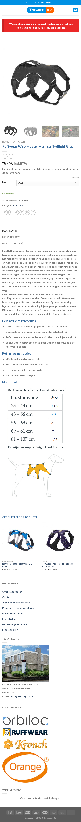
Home (5, 142)
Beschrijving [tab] (10, 231)
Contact (7, 597)
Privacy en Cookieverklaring (18, 607)
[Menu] (4, 10)
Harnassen (18, 142)
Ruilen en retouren (12, 613)
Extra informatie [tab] (12, 237)
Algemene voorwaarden (16, 602)
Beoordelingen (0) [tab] (12, 243)
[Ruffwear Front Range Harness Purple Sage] (60, 540)
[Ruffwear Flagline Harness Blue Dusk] (20, 540)
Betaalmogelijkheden (14, 624)
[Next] (78, 549)
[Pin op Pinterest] (27, 212)
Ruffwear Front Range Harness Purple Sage (57, 565)
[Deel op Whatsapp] (5, 212)
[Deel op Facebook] (10, 212)
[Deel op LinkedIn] (33, 212)
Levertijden (9, 618)
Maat (4, 182)
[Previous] (2, 549)
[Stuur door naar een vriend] (21, 212)
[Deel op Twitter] (16, 212)
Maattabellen (10, 629)
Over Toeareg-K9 (12, 591)
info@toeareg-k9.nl (22, 696)
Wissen (75, 177)
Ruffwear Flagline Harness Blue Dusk (17, 565)
